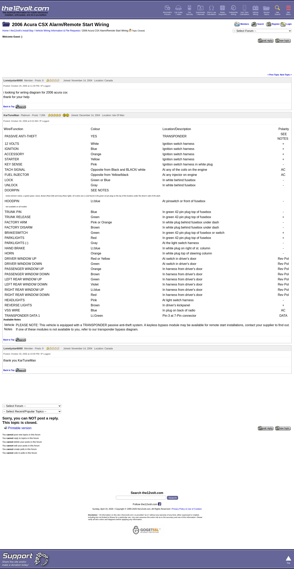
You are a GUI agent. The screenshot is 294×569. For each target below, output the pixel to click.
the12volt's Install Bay (22, 30)
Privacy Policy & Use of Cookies (187, 509)
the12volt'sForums (167, 13)
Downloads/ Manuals (200, 13)
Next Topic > (286, 75)
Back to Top (8, 107)
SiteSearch (277, 13)
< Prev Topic (273, 75)
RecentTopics (266, 13)
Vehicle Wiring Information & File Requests (57, 30)
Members (241, 24)
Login (286, 24)
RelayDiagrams (222, 13)
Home (5, 30)
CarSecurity (189, 13)
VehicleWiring (255, 13)
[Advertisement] (147, 58)
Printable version (19, 428)
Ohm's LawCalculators (211, 13)
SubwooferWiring (233, 13)
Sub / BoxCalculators (244, 13)
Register (273, 24)
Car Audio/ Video (179, 13)
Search (257, 24)
